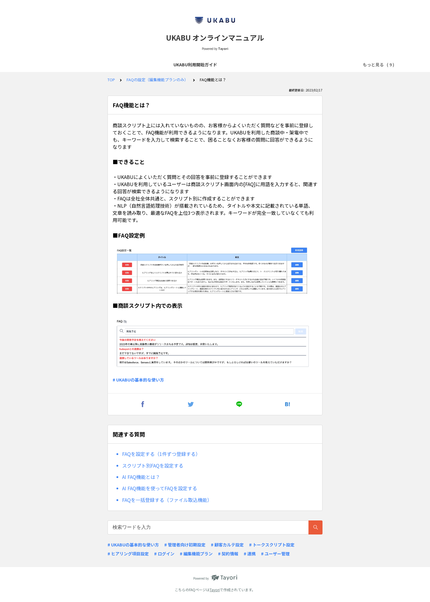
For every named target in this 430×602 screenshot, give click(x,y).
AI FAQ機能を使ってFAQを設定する (159, 488)
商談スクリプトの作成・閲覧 (120, 65)
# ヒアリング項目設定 (128, 554)
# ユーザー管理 (275, 554)
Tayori (215, 589)
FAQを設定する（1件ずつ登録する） (161, 453)
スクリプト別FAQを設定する (152, 465)
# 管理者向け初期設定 (184, 545)
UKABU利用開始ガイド (63, 65)
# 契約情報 (228, 554)
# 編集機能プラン (196, 554)
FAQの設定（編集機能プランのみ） (157, 79)
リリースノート (205, 65)
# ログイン (164, 554)
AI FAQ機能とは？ (141, 476)
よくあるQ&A (169, 65)
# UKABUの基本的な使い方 (138, 380)
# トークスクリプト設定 (271, 545)
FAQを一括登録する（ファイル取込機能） (167, 499)
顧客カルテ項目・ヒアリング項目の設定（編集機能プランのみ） (288, 65)
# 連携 (250, 554)
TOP (111, 79)
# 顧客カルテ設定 (227, 545)
